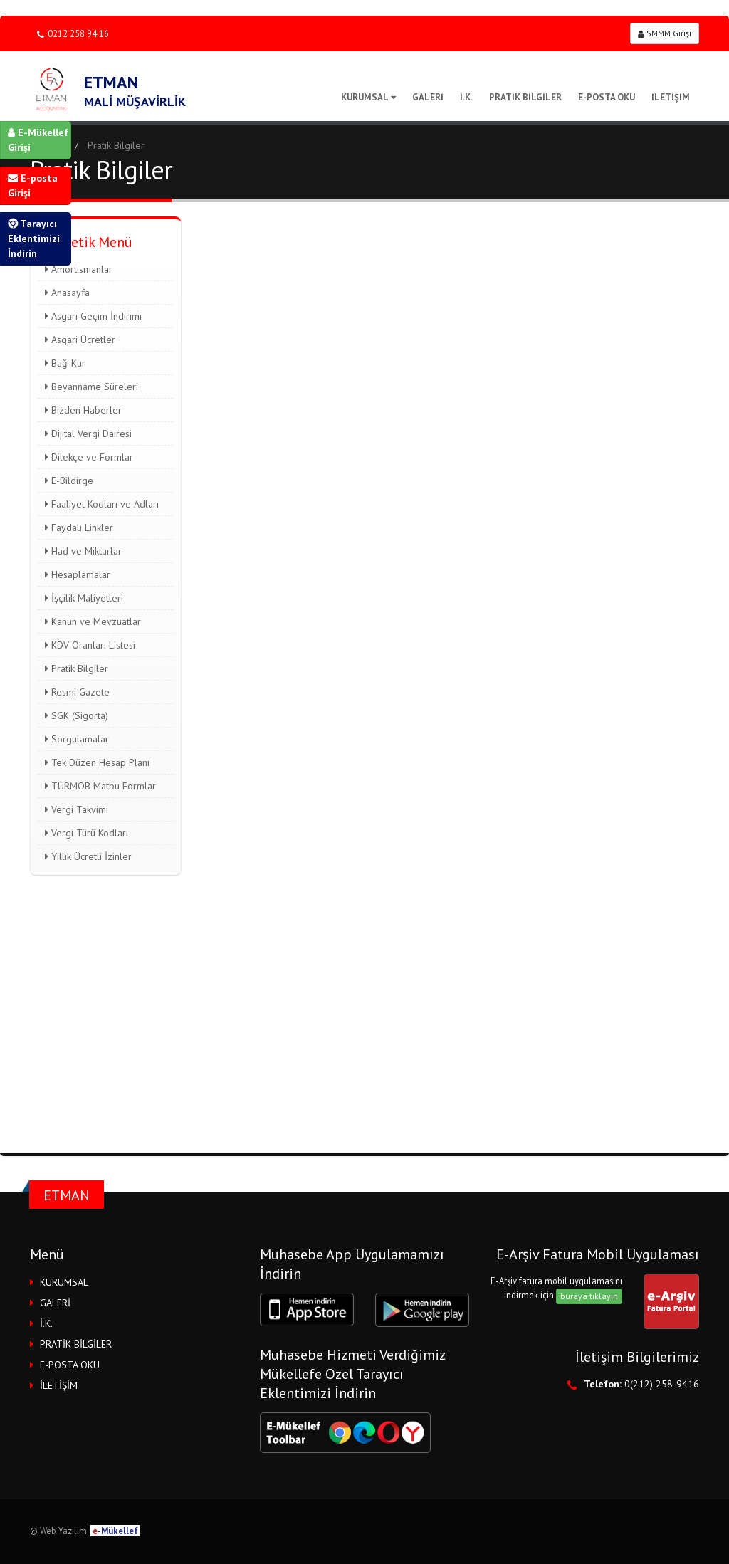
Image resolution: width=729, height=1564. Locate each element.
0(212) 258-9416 (661, 1383)
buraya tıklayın (589, 1296)
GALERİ (428, 97)
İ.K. (466, 97)
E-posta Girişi (33, 185)
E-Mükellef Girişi (38, 140)
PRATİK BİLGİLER (525, 97)
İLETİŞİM (670, 97)
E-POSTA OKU (606, 97)
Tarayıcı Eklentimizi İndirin (34, 238)
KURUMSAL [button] (64, 1282)
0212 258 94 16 (73, 34)
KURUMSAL (368, 97)
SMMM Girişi (664, 33)
